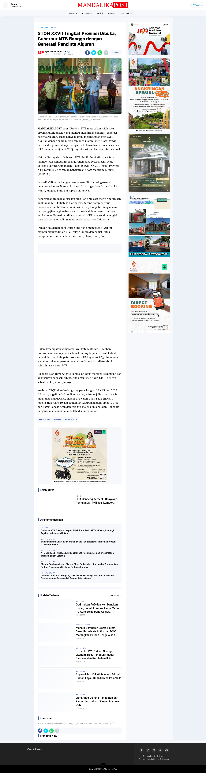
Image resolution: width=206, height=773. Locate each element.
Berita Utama (44, 419)
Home (40, 27)
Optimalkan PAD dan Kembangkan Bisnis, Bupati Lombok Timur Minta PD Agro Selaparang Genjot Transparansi (97, 608)
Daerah (80, 601)
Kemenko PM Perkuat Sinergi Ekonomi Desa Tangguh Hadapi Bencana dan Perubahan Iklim (95, 654)
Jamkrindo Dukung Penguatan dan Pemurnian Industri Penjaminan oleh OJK (98, 701)
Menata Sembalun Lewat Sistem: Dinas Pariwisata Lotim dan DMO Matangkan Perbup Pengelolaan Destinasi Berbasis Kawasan (79, 565)
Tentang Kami (149, 756)
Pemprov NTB (71, 419)
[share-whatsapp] (99, 52)
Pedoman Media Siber (148, 759)
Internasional (126, 13)
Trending (198, 5)
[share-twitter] (93, 52)
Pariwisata (87, 13)
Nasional (57, 419)
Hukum (111, 13)
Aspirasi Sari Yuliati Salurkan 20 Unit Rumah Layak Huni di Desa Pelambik (98, 676)
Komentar (115, 53)
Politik (100, 13)
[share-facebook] (87, 52)
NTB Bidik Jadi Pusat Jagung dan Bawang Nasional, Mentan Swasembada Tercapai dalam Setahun (77, 554)
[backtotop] (103, 765)
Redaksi (160, 756)
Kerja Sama (164, 759)
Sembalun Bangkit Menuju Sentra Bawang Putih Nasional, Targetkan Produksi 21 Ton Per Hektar (79, 543)
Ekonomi (73, 13)
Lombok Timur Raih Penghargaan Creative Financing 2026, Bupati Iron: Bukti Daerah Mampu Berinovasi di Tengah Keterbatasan (78, 577)
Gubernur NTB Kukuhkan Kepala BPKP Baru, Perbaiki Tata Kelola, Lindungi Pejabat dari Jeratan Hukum (77, 532)
